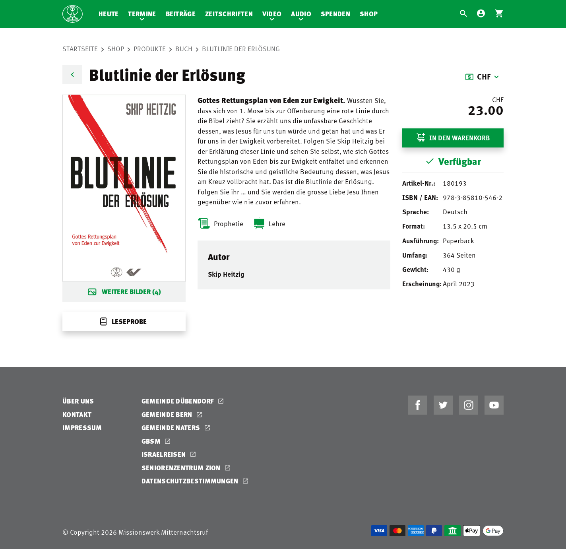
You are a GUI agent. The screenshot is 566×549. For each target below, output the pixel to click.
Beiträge (181, 14)
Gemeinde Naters (172, 428)
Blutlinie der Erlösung (241, 48)
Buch (183, 48)
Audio (301, 14)
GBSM (152, 441)
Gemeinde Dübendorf (179, 401)
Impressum (82, 428)
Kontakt (76, 414)
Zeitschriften (229, 14)
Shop (369, 14)
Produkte (150, 48)
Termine (142, 14)
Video (272, 14)
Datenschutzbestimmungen (191, 481)
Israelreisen (165, 454)
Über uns (78, 401)
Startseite (80, 48)
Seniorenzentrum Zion (182, 468)
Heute (109, 14)
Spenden (335, 14)
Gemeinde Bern (168, 414)
